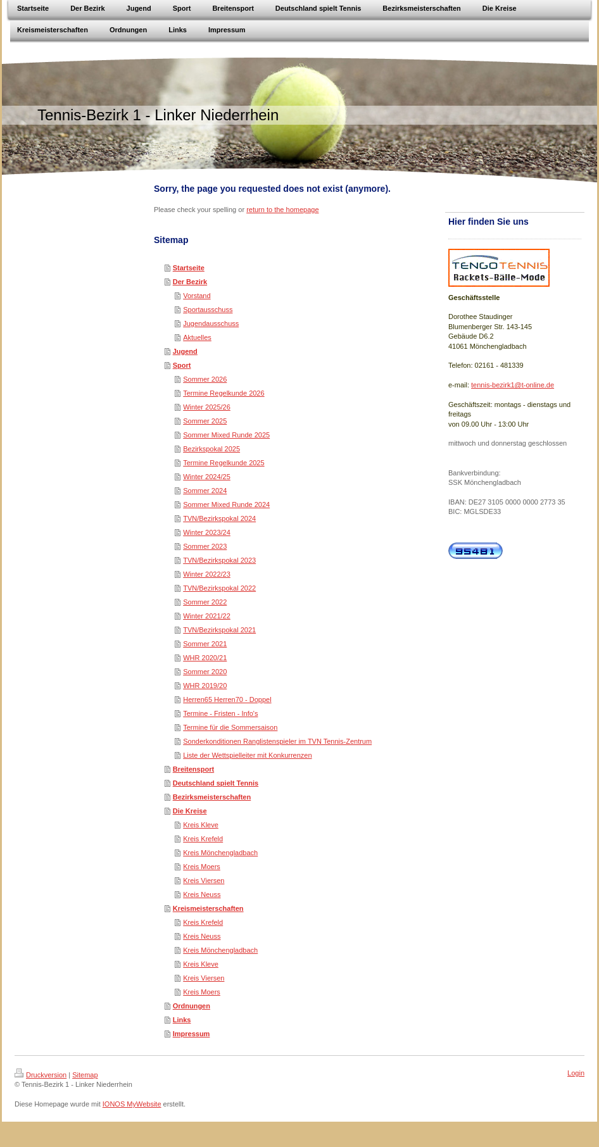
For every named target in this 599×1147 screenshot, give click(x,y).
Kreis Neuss (201, 894)
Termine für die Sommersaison (230, 727)
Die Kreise (190, 811)
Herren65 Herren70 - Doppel (227, 699)
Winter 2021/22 (206, 616)
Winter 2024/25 (206, 476)
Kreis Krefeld (203, 839)
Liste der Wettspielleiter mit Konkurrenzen (247, 755)
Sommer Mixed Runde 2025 (226, 435)
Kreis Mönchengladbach (220, 852)
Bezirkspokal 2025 (211, 449)
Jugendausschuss (211, 323)
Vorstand (196, 295)
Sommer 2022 (205, 602)
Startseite (189, 268)
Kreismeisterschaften (208, 908)
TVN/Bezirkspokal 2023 (219, 560)
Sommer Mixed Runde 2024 (226, 504)
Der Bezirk (190, 281)
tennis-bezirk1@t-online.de (512, 385)
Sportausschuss (207, 309)
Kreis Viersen (203, 880)
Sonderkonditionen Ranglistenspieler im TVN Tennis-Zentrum (277, 741)
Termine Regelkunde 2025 (223, 463)
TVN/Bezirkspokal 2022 (219, 588)
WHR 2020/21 (205, 657)
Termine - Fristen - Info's (220, 713)
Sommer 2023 (205, 546)
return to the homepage (282, 209)
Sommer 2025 (205, 421)
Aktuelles (197, 337)
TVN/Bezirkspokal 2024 (219, 518)
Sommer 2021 (205, 644)
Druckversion (40, 1075)
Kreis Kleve (200, 825)
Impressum (191, 1033)
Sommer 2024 (205, 490)
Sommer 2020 (205, 671)
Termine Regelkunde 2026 (223, 393)
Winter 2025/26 (206, 407)
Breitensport (193, 769)
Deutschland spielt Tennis (216, 783)
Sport (182, 365)
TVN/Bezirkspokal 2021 (219, 630)
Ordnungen (191, 1006)
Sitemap (85, 1075)
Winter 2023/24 (206, 532)
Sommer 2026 (205, 379)
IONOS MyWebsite (132, 1104)
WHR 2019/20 (205, 685)
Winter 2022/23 (206, 574)
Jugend (185, 351)
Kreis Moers (201, 866)
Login (575, 1073)
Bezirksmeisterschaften (212, 797)
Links (182, 1020)
